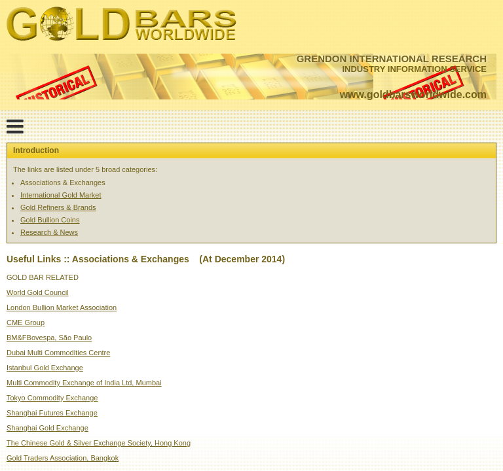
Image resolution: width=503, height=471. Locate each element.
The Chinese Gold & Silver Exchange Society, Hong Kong (99, 443)
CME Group (26, 322)
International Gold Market (61, 195)
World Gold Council (38, 292)
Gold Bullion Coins (50, 220)
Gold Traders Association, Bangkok (63, 458)
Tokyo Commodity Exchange (52, 398)
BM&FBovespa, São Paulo (49, 337)
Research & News (49, 232)
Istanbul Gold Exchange (45, 368)
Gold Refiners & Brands (58, 207)
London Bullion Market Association (62, 307)
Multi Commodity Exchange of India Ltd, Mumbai (84, 383)
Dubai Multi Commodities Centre (58, 353)
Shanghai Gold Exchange (47, 428)
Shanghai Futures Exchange (52, 413)
